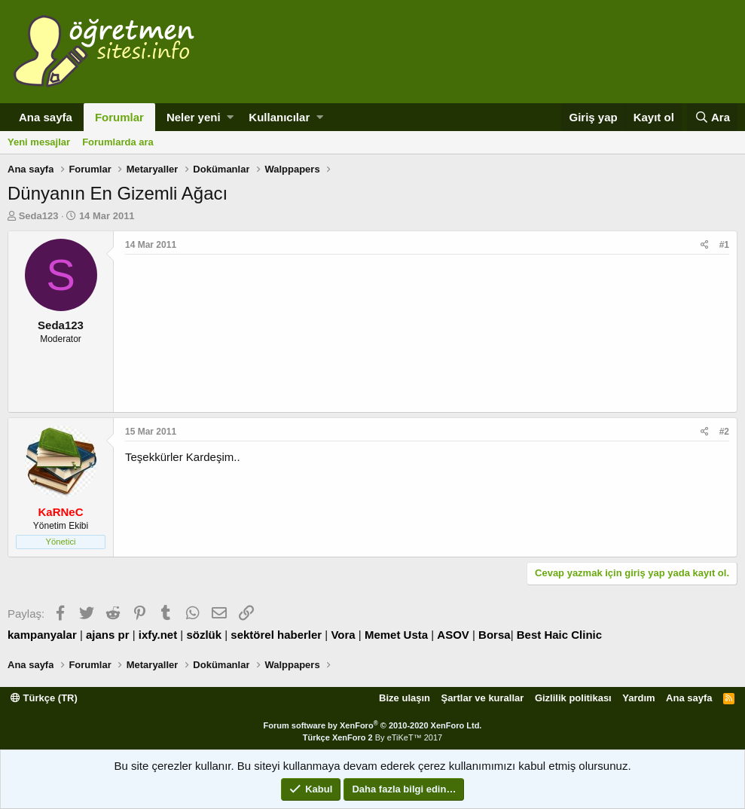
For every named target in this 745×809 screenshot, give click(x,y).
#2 (724, 431)
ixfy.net (158, 634)
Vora (343, 634)
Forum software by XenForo (373, 725)
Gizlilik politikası (573, 698)
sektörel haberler (276, 634)
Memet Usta (396, 634)
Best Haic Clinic (559, 634)
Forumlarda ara (118, 142)
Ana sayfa (45, 117)
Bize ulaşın (404, 698)
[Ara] (712, 117)
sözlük (203, 634)
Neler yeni (193, 117)
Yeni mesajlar (39, 142)
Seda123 (39, 215)
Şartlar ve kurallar (482, 698)
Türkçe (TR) (44, 698)
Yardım (638, 698)
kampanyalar (42, 634)
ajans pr (108, 634)
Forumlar (119, 117)
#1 (724, 245)
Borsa (494, 634)
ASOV (453, 634)
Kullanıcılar (279, 117)
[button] (230, 117)
